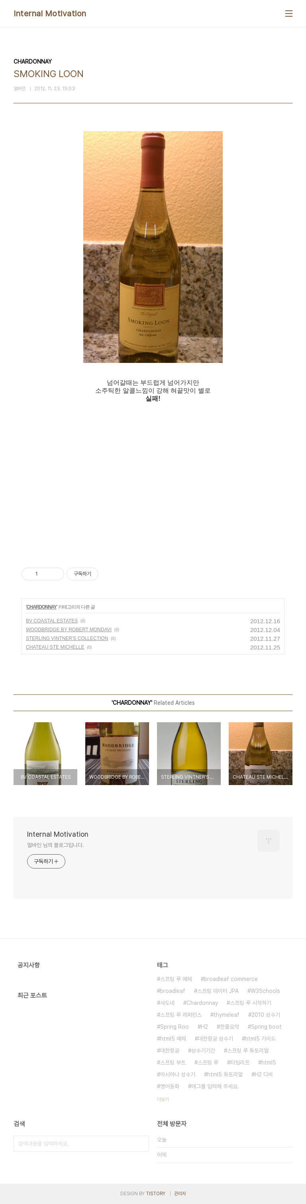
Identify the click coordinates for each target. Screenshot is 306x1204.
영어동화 (169, 1086)
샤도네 (167, 1003)
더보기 (163, 1099)
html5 (268, 1062)
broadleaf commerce (231, 979)
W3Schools (265, 991)
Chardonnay (202, 1003)
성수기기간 (203, 1050)
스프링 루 (208, 1062)
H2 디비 (264, 1074)
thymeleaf (226, 1015)
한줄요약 (229, 1027)
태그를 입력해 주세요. (215, 1086)
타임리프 (239, 1062)
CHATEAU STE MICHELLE (55, 647)
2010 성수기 (265, 1015)
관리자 (180, 1193)
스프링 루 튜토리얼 (248, 1050)
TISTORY (155, 1193)
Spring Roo (174, 1027)
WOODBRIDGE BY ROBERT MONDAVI (69, 629)
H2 (204, 1027)
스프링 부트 (173, 1062)
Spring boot (266, 1027)
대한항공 (169, 1050)
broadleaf (172, 991)
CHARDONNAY (41, 607)
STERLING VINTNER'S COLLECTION (67, 638)
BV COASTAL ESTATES (52, 621)
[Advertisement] (153, 478)
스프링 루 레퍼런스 (181, 1015)
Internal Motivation (50, 13)
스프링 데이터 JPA (218, 991)
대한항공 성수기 (215, 1038)
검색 (141, 1143)
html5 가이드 (260, 1038)
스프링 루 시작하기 (250, 1003)
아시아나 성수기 (177, 1074)
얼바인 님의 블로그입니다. (55, 845)
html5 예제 (173, 1038)
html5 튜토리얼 (225, 1074)
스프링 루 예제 (176, 979)
